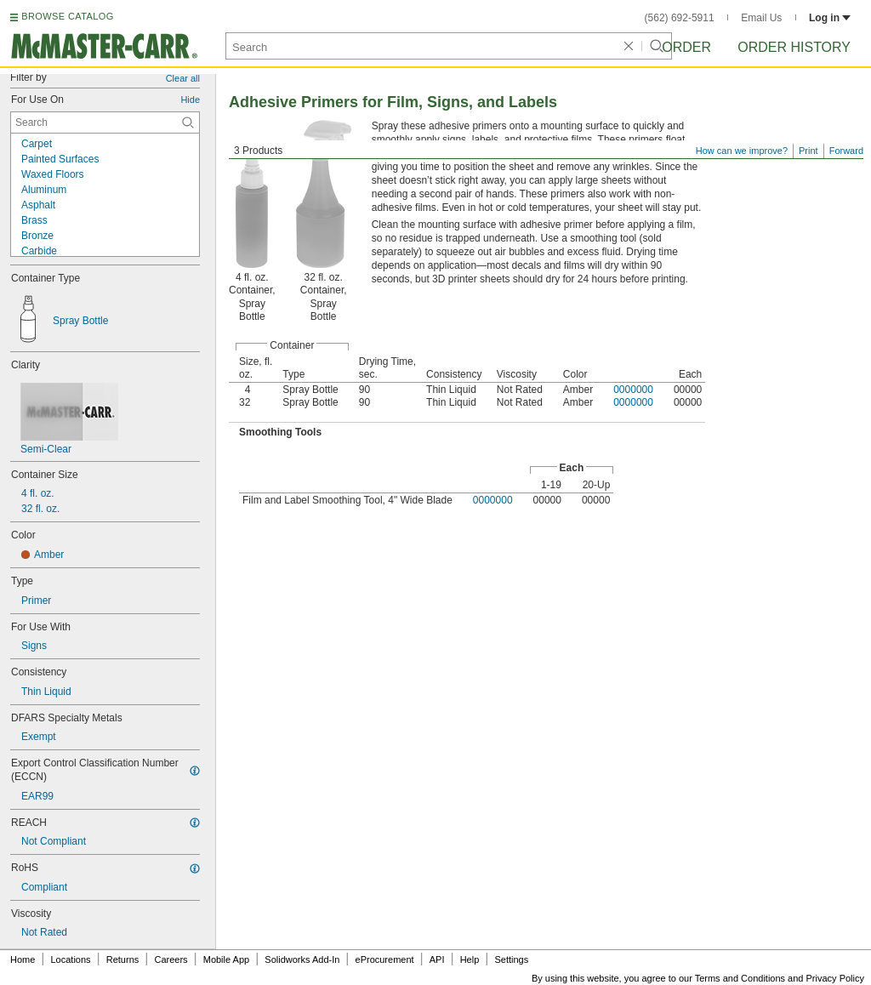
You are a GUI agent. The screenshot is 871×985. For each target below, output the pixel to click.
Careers (170, 959)
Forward (846, 150)
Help (470, 959)
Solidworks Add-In (302, 959)
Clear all (183, 78)
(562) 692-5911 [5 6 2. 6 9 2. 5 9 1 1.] (679, 18)
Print (808, 150)
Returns (122, 959)
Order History (794, 47)
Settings (511, 959)
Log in (830, 18)
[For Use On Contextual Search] (105, 122)
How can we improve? (742, 150)
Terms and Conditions (740, 978)
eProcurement (385, 959)
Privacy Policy (835, 978)
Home (22, 959)
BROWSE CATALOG (67, 16)
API (437, 959)
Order (686, 47)
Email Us (761, 18)
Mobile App (226, 959)
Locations (71, 959)
